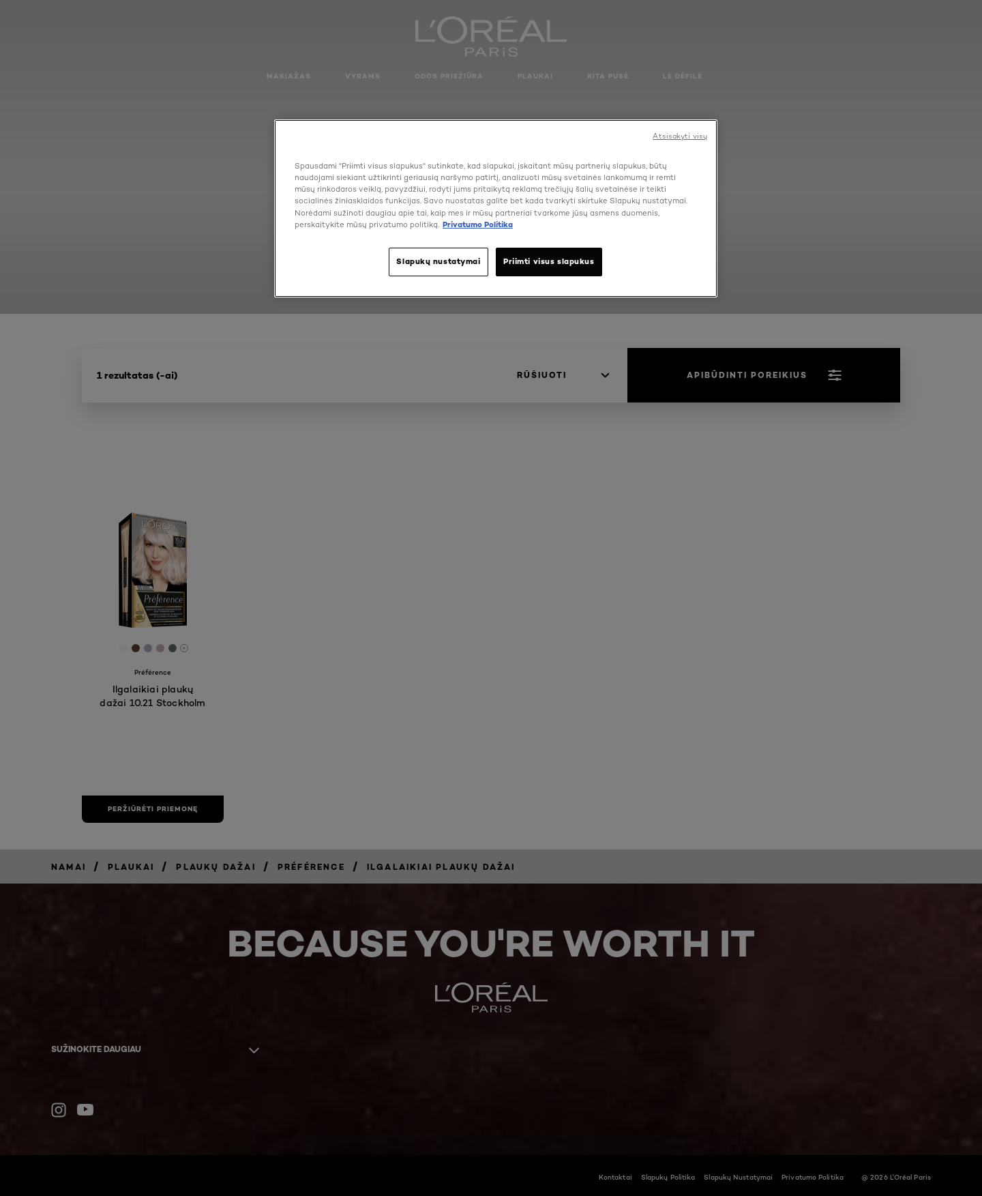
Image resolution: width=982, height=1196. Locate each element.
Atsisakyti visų (680, 136)
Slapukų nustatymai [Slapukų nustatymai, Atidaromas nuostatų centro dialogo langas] (438, 261)
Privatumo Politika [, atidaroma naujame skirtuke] (478, 224)
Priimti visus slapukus (549, 261)
